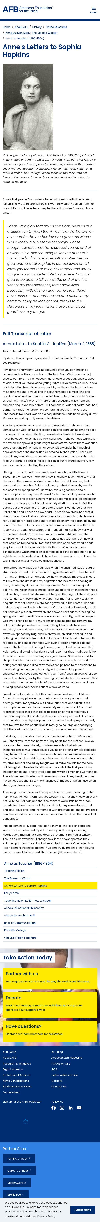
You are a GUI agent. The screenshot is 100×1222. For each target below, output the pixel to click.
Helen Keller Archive (64, 1075)
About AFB (21, 27)
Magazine (66, 1058)
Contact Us (58, 1086)
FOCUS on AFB (60, 1064)
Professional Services (16, 1075)
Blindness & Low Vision (17, 1086)
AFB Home (9, 1052)
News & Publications (16, 1081)
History (37, 27)
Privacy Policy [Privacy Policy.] (46, 1216)
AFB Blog (57, 1052)
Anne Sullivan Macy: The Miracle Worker (31, 33)
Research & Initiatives (17, 1064)
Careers (56, 1081)
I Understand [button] (82, 1209)
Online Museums (56, 27)
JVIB (54, 1069)
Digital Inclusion (13, 1069)
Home (7, 27)
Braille (15, 1195)
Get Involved (11, 1092)
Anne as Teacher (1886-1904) (24, 38)
